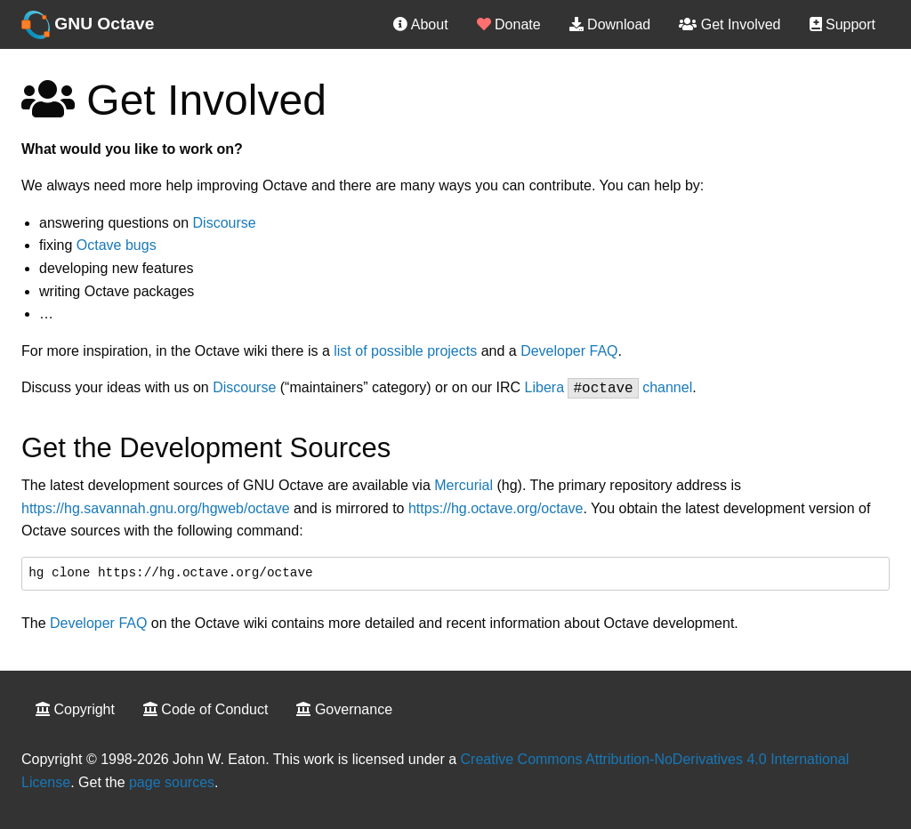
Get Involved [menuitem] (729, 24)
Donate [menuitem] (509, 24)
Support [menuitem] (842, 24)
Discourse (224, 222)
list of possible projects (405, 350)
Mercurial (463, 485)
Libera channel (609, 387)
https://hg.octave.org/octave (496, 508)
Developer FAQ (568, 350)
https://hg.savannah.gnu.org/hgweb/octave (155, 508)
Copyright (75, 709)
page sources (171, 782)
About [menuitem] (420, 24)
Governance (344, 709)
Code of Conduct (206, 709)
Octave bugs (117, 245)
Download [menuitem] (610, 24)
